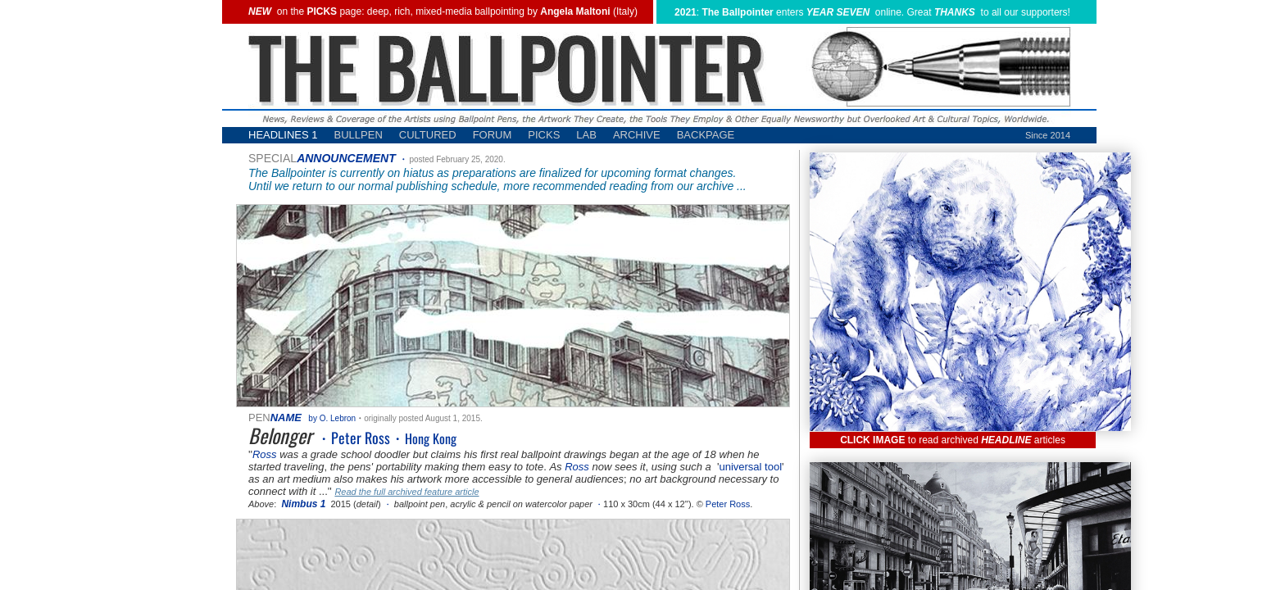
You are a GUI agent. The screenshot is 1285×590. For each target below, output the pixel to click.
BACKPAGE (706, 135)
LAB (586, 135)
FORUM (492, 135)
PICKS (544, 135)
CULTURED (427, 135)
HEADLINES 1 (283, 135)
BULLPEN (358, 135)
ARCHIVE (637, 135)
